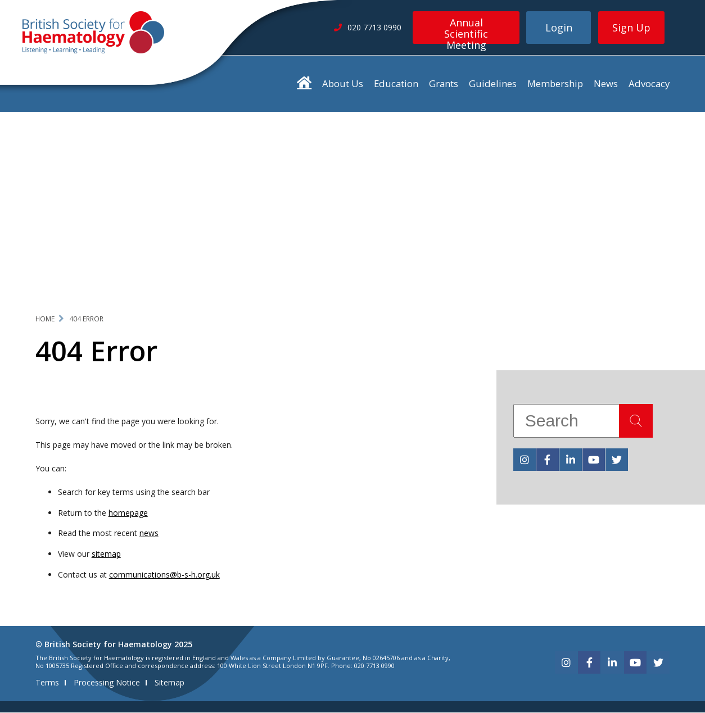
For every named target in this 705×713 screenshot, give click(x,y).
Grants (443, 83)
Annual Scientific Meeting (466, 30)
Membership (555, 83)
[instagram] (524, 459)
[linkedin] (570, 459)
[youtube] (593, 459)
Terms (47, 683)
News (606, 83)
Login (558, 27)
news (149, 533)
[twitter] (616, 459)
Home (45, 319)
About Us (342, 83)
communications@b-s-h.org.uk (164, 575)
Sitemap (169, 683)
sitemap (106, 554)
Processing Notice (107, 683)
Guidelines (493, 83)
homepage (128, 512)
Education (396, 83)
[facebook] (547, 459)
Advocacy (649, 83)
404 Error (86, 319)
